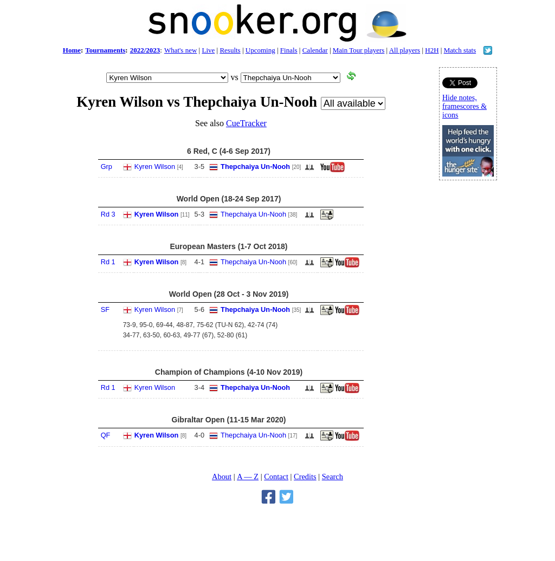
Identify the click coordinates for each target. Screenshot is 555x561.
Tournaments (105, 50)
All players (404, 50)
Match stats (460, 50)
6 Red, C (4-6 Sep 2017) (228, 151)
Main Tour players (359, 50)
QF (106, 435)
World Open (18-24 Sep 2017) (229, 198)
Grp (106, 166)
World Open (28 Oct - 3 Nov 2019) (229, 294)
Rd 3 (108, 214)
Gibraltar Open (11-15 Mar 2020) (229, 419)
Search (332, 476)
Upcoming (260, 50)
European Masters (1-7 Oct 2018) (228, 246)
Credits (305, 476)
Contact (276, 476)
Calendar (315, 50)
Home (72, 50)
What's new (180, 50)
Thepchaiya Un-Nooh (255, 166)
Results (230, 50)
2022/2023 (145, 50)
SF (105, 309)
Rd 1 (108, 262)
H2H (431, 50)
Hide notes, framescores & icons (464, 106)
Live (208, 50)
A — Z (248, 476)
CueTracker (246, 123)
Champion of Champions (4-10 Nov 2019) (228, 372)
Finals (289, 50)
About (221, 476)
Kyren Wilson (154, 166)
